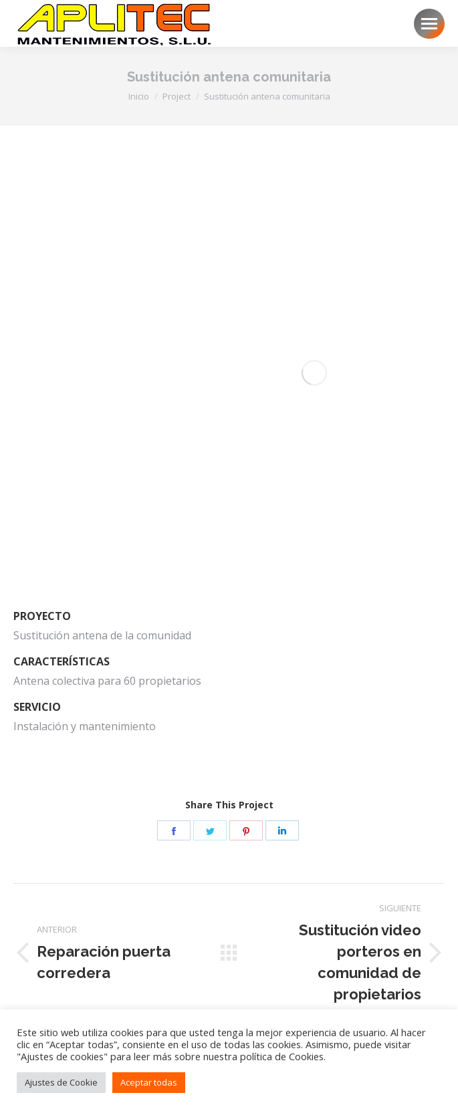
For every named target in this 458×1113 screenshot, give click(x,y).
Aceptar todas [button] (148, 1082)
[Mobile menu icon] (429, 24)
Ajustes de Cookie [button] (61, 1082)
